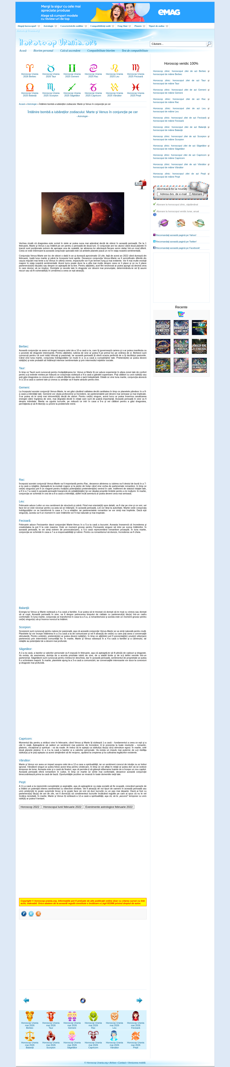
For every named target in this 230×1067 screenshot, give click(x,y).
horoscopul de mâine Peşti (166, 176)
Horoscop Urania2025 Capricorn (93, 93)
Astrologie (50, 26)
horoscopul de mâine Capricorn (169, 158)
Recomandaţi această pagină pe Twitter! (176, 241)
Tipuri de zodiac (158, 26)
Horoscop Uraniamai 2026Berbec (29, 1024)
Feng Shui (124, 26)
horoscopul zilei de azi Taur (189, 80)
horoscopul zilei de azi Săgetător (188, 145)
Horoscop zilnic (161, 71)
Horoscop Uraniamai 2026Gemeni (72, 1024)
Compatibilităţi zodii (102, 26)
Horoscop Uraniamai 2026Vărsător (114, 1044)
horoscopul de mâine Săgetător (169, 149)
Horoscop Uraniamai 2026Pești (135, 1044)
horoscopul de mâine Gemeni (168, 93)
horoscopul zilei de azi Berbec (189, 71)
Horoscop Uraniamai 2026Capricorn (93, 1044)
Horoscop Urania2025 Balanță (29, 93)
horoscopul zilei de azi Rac (189, 99)
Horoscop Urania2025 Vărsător (114, 93)
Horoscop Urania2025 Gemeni (72, 74)
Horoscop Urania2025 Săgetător (72, 93)
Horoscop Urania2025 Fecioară (135, 74)
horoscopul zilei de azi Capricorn (188, 155)
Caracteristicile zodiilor (73, 26)
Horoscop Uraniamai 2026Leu (114, 1024)
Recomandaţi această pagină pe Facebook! (178, 248)
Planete (139, 26)
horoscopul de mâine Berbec (167, 74)
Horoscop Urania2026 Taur (51, 74)
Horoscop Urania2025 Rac (93, 74)
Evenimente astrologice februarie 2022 (109, 806)
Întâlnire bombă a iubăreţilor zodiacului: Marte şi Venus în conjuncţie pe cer (83, 112)
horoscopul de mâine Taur (166, 83)
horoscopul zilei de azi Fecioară (188, 117)
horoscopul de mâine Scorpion (168, 139)
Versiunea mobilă (136, 1062)
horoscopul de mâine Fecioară (168, 121)
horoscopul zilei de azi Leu (189, 108)
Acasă (22, 104)
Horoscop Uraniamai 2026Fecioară (135, 1024)
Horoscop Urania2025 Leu (114, 74)
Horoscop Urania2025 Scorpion (51, 93)
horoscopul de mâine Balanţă (168, 130)
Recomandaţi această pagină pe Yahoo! (176, 235)
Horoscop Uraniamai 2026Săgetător (72, 1044)
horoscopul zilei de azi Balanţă (189, 127)
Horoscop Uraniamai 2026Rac (93, 1024)
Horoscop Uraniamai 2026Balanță (29, 1044)
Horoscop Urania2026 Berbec (29, 74)
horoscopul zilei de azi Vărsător (188, 164)
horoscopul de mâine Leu (166, 111)
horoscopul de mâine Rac (166, 102)
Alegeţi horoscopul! (29, 26)
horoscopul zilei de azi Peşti (189, 173)
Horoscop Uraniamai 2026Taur (51, 1024)
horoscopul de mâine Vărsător (168, 167)
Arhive (113, 1062)
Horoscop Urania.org (28, 30)
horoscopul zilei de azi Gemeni (189, 89)
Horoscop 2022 (30, 806)
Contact (122, 1062)
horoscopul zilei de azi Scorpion (188, 136)
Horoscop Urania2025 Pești (135, 93)
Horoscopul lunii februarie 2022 (62, 806)
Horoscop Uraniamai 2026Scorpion (51, 1044)
